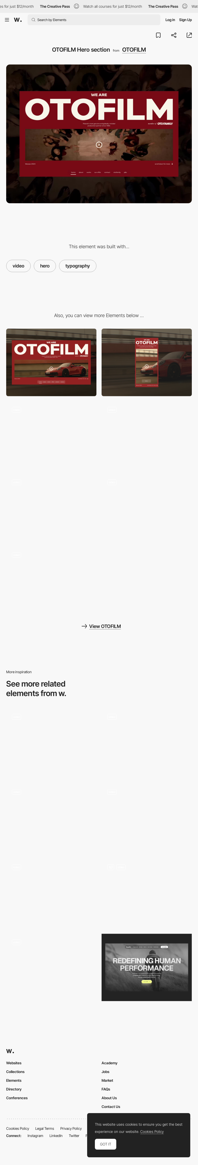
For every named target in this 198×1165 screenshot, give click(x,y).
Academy (110, 1063)
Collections (15, 1071)
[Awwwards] (18, 20)
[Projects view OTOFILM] (51, 435)
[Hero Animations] (51, 817)
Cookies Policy (17, 1128)
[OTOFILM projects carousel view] (51, 507)
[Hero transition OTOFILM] (51, 580)
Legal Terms (44, 1128)
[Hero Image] (147, 967)
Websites (13, 1063)
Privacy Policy (71, 1128)
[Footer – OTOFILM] (147, 507)
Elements (13, 1080)
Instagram (35, 1135)
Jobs (105, 1071)
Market (107, 1080)
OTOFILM (134, 49)
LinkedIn (56, 1135)
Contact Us (111, 1106)
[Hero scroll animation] (51, 892)
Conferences (17, 1098)
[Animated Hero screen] (51, 742)
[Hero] (147, 817)
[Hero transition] (147, 742)
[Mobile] (147, 362)
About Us (109, 1098)
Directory (14, 1089)
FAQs (106, 1089)
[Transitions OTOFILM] (147, 435)
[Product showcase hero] (147, 892)
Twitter (74, 1135)
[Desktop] (51, 362)
